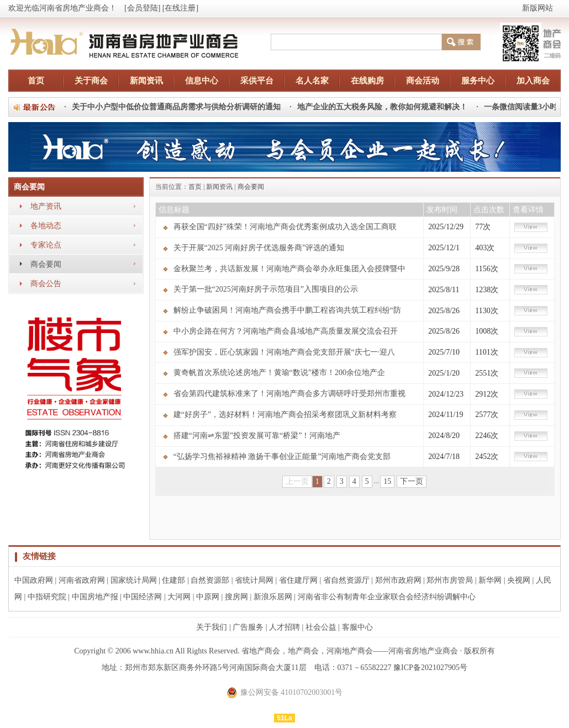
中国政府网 (33, 580)
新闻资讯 (146, 80)
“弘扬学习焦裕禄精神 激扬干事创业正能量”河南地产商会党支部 (282, 456)
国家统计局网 (133, 580)
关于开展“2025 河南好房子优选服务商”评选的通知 (259, 248)
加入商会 (533, 80)
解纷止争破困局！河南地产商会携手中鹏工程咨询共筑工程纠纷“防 (287, 310)
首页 (36, 80)
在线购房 (367, 80)
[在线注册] (180, 8)
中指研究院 (47, 597)
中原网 (207, 597)
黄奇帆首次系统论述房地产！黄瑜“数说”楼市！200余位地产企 (279, 372)
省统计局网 (254, 580)
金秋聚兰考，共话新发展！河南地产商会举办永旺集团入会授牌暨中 (289, 269)
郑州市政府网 (398, 580)
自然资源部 (210, 580)
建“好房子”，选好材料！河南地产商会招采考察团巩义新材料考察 (285, 414)
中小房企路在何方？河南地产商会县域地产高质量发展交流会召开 (285, 331)
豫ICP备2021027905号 (430, 667)
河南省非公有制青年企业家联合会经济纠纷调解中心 (387, 597)
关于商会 (91, 80)
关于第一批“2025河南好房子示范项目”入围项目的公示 (265, 289)
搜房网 (236, 597)
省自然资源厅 (346, 580)
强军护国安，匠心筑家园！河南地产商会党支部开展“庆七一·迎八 (284, 352)
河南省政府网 (82, 580)
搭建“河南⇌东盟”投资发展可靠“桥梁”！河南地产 (257, 435)
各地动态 (45, 225)
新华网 (490, 580)
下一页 (411, 481)
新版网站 (537, 8)
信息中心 (201, 80)
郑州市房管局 (449, 580)
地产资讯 (45, 206)
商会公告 (45, 283)
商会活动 (422, 80)
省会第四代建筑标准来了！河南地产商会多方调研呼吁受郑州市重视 (289, 393)
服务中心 (477, 80)
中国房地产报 (95, 597)
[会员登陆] (142, 8)
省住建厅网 (298, 580)
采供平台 (256, 80)
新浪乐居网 (273, 597)
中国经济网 (142, 597)
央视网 (518, 580)
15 (387, 481)
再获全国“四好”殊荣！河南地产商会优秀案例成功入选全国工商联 (285, 227)
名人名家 (312, 80)
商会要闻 (45, 264)
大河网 (179, 597)
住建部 (173, 580)
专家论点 (45, 245)
